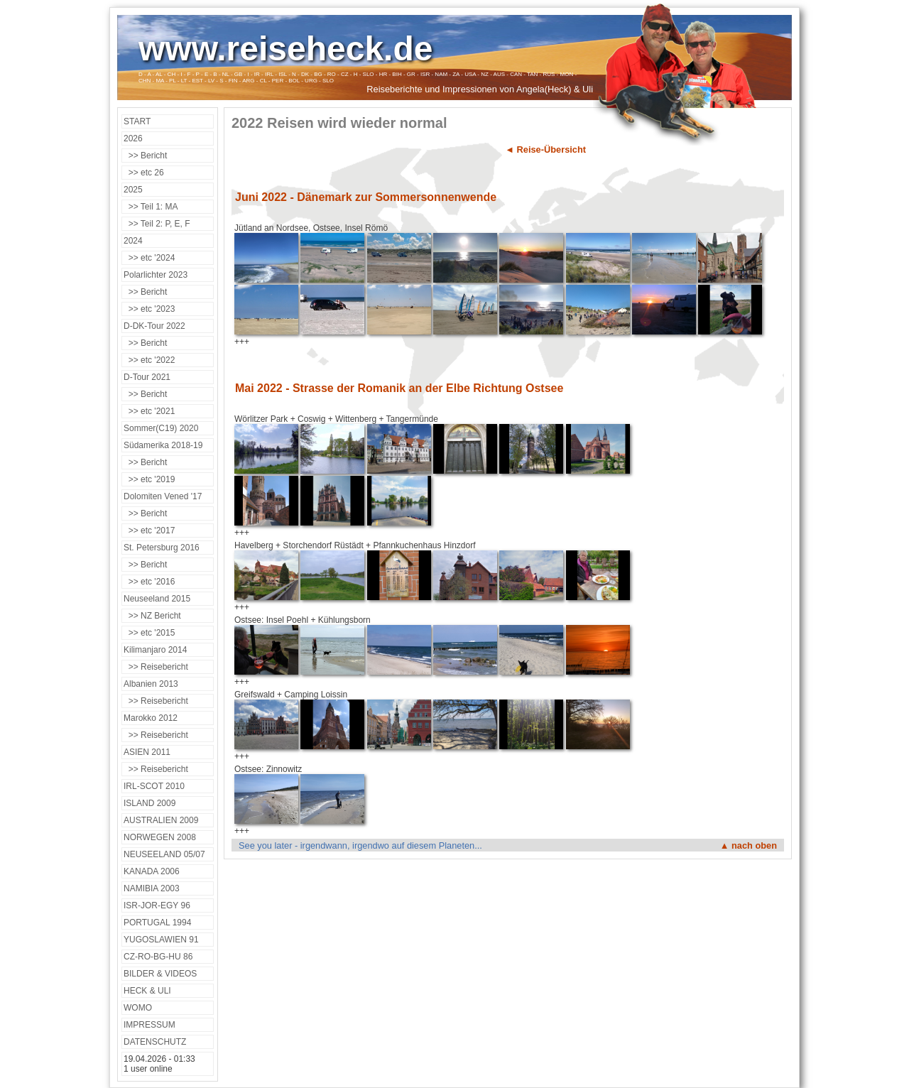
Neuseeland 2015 (157, 599)
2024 (133, 241)
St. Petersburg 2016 (162, 548)
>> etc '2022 (149, 360)
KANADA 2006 (152, 871)
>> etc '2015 (149, 633)
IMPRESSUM (149, 1025)
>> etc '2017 (149, 530)
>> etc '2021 (149, 411)
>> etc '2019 (149, 479)
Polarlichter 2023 (155, 275)
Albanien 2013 (151, 684)
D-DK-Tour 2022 (154, 326)
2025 (133, 190)
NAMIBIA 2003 (152, 888)
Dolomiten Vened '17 (163, 496)
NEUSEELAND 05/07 (164, 854)
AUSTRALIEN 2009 (161, 820)
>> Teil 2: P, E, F (157, 224)
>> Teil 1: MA (151, 207)
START (137, 121)
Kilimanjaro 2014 (155, 650)
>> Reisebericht (156, 667)
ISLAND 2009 (149, 803)
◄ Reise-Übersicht (545, 149)
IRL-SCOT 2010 (154, 786)
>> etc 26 (144, 173)
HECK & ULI (147, 991)
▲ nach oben (748, 845)
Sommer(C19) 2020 (161, 428)
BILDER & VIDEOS (160, 974)
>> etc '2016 (149, 582)
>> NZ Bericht (152, 616)
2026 (133, 138)
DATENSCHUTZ (155, 1042)
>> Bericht (145, 156)
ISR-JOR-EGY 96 (157, 905)
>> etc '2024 (149, 258)
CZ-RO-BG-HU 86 (158, 957)
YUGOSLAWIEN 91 (161, 940)
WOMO (138, 1008)
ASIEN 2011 (147, 752)
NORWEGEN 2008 (160, 837)
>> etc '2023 (149, 309)
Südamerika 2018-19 (163, 445)
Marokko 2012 (151, 718)
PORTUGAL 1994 (157, 922)
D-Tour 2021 (147, 377)
